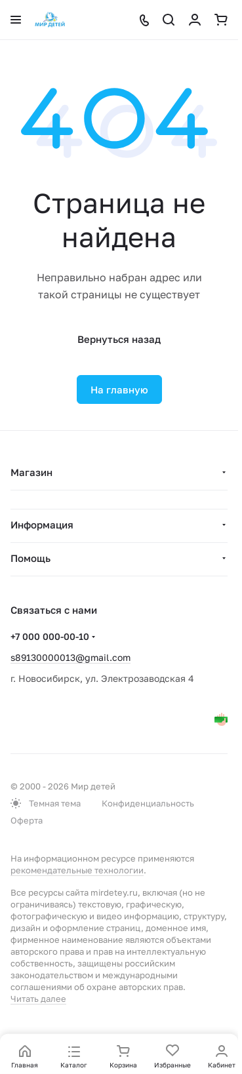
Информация (41, 524)
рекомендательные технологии (77, 870)
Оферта (26, 820)
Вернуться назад (119, 339)
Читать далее (38, 998)
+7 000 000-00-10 (49, 636)
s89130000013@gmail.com (70, 657)
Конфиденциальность (148, 803)
